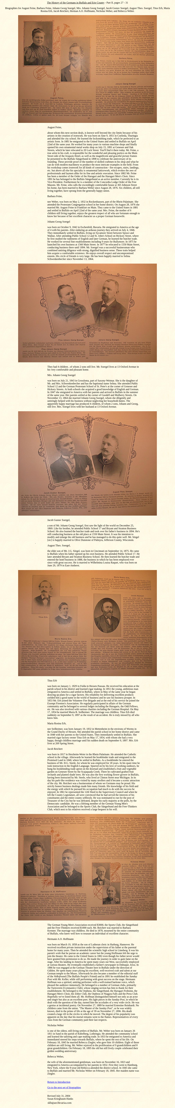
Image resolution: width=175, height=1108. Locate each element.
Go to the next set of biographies (64, 1087)
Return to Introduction (58, 1082)
